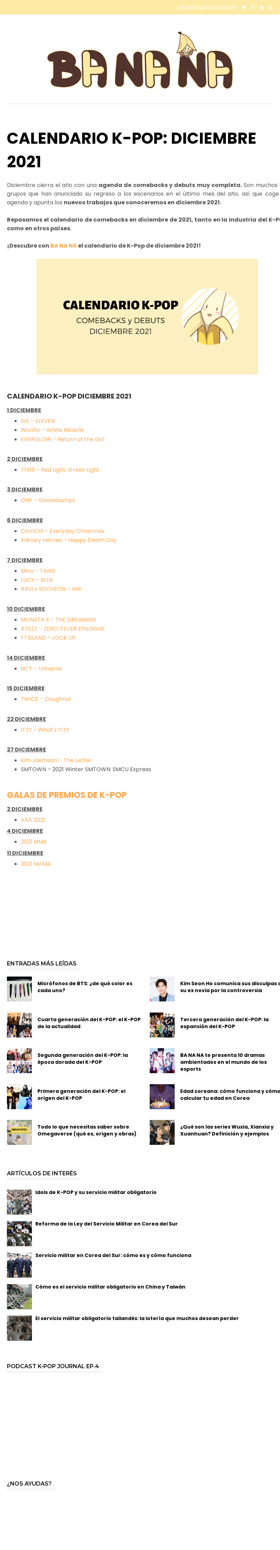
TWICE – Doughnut (46, 699)
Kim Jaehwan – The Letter (56, 760)
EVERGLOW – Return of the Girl (62, 439)
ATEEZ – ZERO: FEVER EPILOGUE (63, 629)
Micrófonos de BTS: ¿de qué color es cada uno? (84, 987)
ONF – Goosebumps (48, 500)
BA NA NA (63, 246)
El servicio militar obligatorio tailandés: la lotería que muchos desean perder (137, 1318)
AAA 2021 (33, 820)
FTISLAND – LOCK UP (48, 638)
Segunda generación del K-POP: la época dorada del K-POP (82, 1059)
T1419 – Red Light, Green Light (60, 470)
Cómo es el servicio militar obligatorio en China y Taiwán (110, 1286)
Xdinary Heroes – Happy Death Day (69, 540)
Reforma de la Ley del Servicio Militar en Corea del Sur (106, 1223)
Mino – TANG (38, 571)
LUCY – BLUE (37, 580)
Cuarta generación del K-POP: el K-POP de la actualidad (89, 1023)
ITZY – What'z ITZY (45, 730)
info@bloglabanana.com (207, 7)
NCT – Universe (41, 668)
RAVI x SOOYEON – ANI (51, 589)
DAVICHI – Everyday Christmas (62, 531)
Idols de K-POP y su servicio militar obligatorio (96, 1192)
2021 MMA (34, 842)
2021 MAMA (36, 864)
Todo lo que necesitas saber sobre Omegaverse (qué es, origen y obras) (87, 1130)
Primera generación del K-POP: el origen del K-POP (81, 1095)
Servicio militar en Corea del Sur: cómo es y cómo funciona (113, 1255)
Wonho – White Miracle (52, 430)
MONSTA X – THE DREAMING (58, 620)
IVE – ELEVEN (38, 421)
